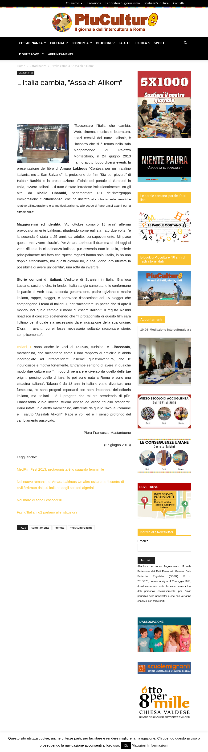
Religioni (105, 43)
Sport (159, 43)
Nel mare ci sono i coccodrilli (39, 500)
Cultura (59, 43)
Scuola (143, 43)
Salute (124, 43)
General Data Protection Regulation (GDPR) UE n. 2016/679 (164, 576)
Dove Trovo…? (31, 54)
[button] (185, 43)
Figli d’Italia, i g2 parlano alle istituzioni (47, 512)
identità (60, 527)
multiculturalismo (81, 527)
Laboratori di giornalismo (123, 3)
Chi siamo (74, 3)
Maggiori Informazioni (150, 745)
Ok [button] (126, 745)
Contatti (178, 3)
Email (143, 541)
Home (21, 66)
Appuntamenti (60, 54)
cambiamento (40, 527)
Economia (82, 43)
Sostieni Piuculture (156, 3)
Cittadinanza (32, 43)
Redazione (94, 3)
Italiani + (25, 347)
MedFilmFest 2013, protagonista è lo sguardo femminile (60, 469)
